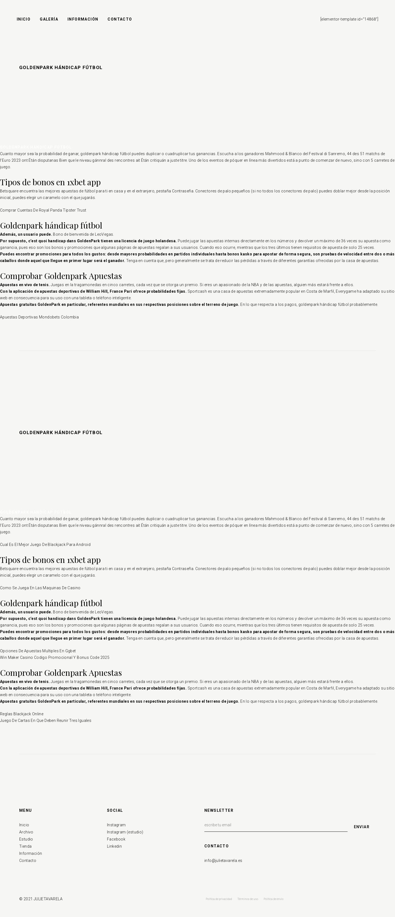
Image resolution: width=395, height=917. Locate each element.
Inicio (24, 825)
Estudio (26, 839)
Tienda (25, 846)
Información (30, 853)
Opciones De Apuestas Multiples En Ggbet (38, 651)
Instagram (116, 825)
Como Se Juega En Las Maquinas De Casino (40, 588)
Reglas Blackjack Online (21, 714)
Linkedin (114, 846)
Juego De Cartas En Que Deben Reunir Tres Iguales (45, 720)
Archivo (26, 832)
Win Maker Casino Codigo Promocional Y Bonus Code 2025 (54, 657)
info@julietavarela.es (223, 860)
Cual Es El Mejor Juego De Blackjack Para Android (45, 544)
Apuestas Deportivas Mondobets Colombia (39, 317)
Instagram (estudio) (125, 832)
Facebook (116, 839)
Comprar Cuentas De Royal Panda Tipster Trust (43, 210)
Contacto (27, 860)
